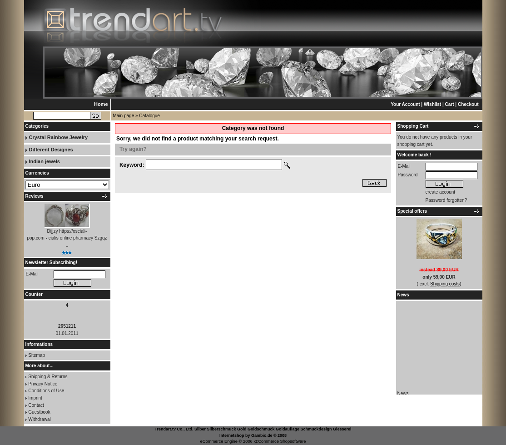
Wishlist (432, 104)
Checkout (468, 104)
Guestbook (39, 412)
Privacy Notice (42, 383)
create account (441, 192)
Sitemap (36, 355)
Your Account (405, 104)
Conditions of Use (46, 390)
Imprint (35, 397)
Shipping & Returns (47, 376)
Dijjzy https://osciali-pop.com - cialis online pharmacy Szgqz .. (67, 238)
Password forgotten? (446, 200)
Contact (36, 405)
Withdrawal (39, 419)
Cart (449, 104)
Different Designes (51, 149)
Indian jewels (44, 161)
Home (101, 104)
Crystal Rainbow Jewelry (58, 137)
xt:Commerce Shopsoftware (279, 441)
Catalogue (149, 115)
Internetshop (231, 435)
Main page (123, 115)
